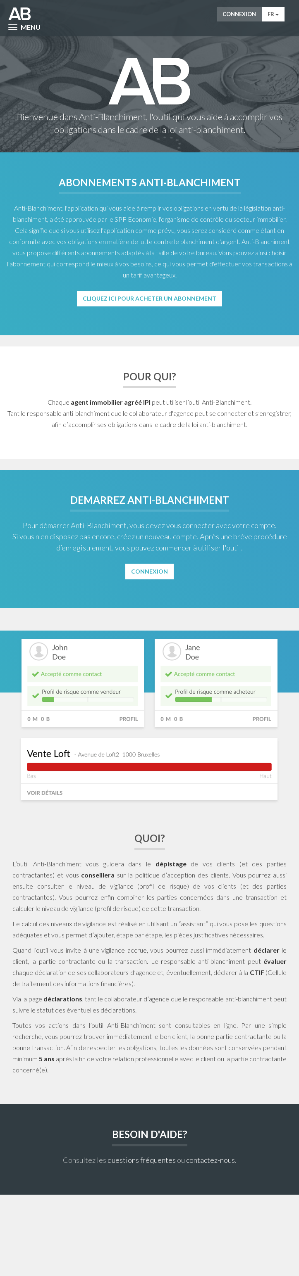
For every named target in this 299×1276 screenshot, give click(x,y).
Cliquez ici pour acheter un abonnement (149, 298)
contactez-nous (210, 1160)
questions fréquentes (142, 1160)
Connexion (239, 14)
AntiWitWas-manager (19, 14)
